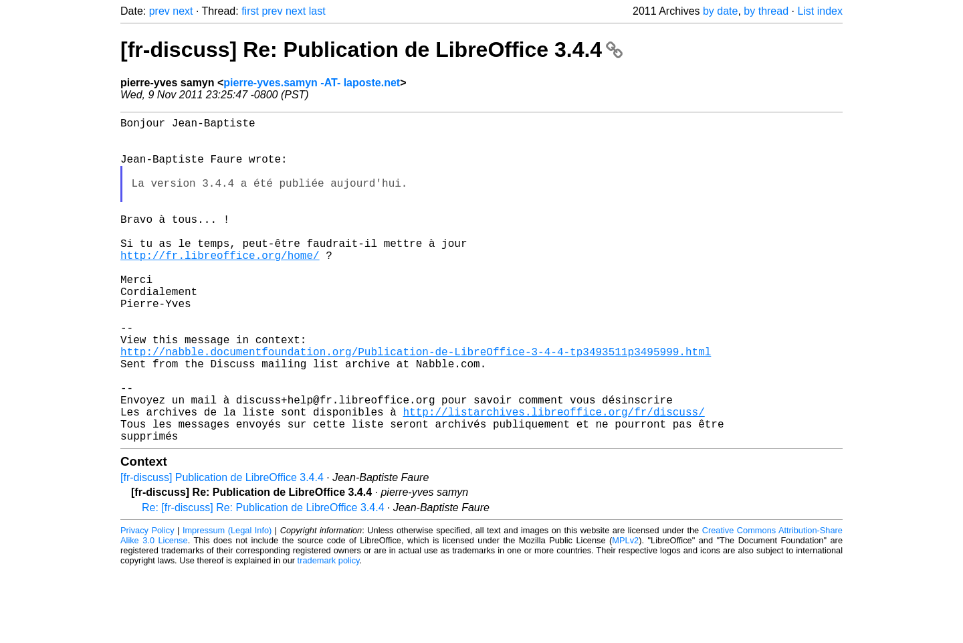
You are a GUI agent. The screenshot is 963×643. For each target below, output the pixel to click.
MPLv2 (625, 613)
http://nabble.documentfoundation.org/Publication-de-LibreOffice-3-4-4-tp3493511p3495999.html (415, 404)
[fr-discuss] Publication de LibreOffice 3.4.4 (222, 549)
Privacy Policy (147, 603)
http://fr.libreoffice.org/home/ (220, 287)
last (317, 11)
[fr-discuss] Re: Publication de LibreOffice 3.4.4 (371, 49)
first (250, 11)
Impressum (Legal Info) (227, 603)
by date (720, 11)
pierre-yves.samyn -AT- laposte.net (311, 82)
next (183, 11)
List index (820, 11)
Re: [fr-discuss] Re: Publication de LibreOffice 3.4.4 (263, 579)
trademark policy (329, 633)
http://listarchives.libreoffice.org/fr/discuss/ (553, 478)
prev (159, 11)
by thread (766, 11)
